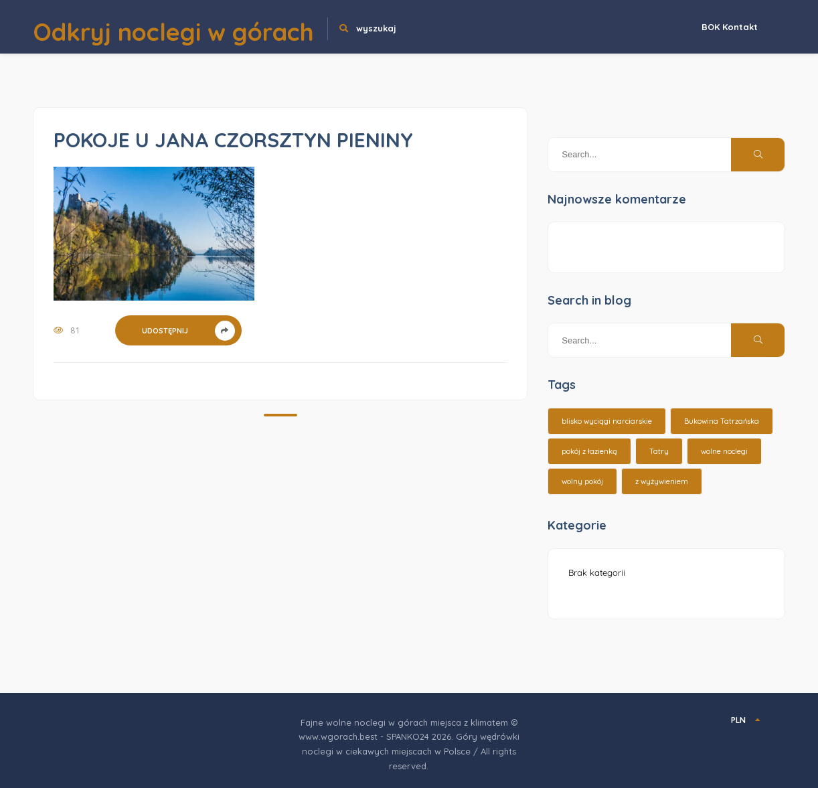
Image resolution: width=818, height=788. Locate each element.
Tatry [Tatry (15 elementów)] (659, 451)
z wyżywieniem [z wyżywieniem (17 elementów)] (661, 481)
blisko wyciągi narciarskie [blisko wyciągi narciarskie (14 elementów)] (607, 421)
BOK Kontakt (730, 26)
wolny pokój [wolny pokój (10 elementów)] (582, 481)
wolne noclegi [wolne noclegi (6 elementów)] (724, 451)
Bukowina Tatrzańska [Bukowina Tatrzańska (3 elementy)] (721, 421)
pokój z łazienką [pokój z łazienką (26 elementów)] (589, 451)
